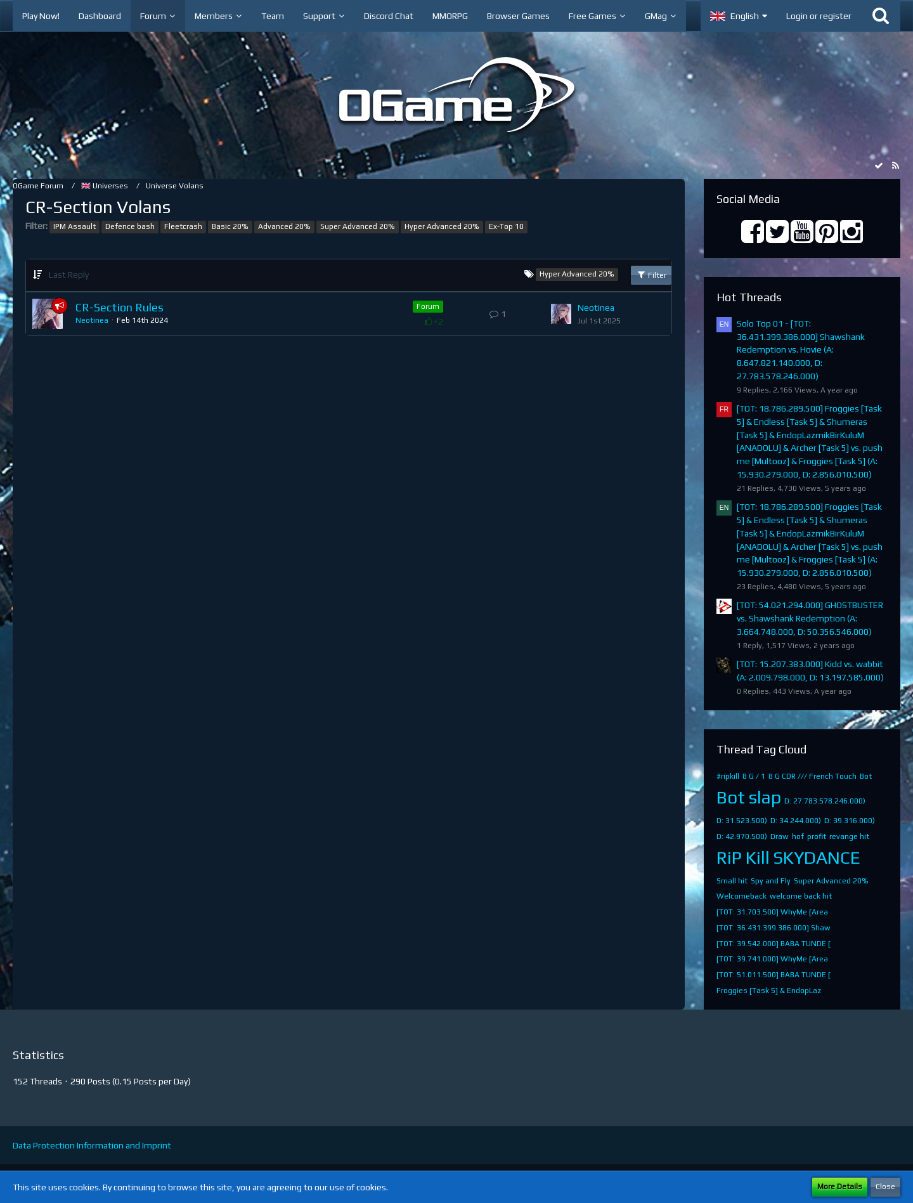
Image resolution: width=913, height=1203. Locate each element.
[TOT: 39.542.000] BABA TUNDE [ (773, 943)
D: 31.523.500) (741, 820)
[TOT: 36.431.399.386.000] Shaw (773, 927)
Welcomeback (741, 896)
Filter (651, 275)
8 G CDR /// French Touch (812, 776)
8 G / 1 (753, 776)
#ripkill (727, 776)
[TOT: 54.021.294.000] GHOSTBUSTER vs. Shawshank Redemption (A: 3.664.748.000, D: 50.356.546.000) (810, 618)
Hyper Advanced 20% (442, 226)
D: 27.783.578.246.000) (824, 801)
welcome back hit (801, 896)
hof (798, 836)
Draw (779, 836)
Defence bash (130, 226)
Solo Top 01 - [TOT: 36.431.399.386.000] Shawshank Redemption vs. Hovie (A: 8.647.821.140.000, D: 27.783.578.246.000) (801, 349)
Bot (866, 776)
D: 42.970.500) (741, 836)
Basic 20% (230, 226)
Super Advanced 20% (357, 226)
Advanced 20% (284, 226)
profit (816, 836)
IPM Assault (74, 226)
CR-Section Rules (119, 307)
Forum (428, 306)
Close (885, 1186)
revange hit (849, 836)
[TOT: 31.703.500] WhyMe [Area (772, 911)
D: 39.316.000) (849, 820)
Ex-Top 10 (506, 226)
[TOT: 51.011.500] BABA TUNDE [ (773, 974)
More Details (839, 1186)
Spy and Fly (771, 880)
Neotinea (91, 320)
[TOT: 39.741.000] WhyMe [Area (772, 958)
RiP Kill (743, 857)
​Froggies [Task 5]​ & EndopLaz (768, 990)
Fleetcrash (183, 226)
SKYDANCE (816, 857)
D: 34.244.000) (795, 820)
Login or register (818, 16)
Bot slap (748, 797)
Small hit (732, 880)
